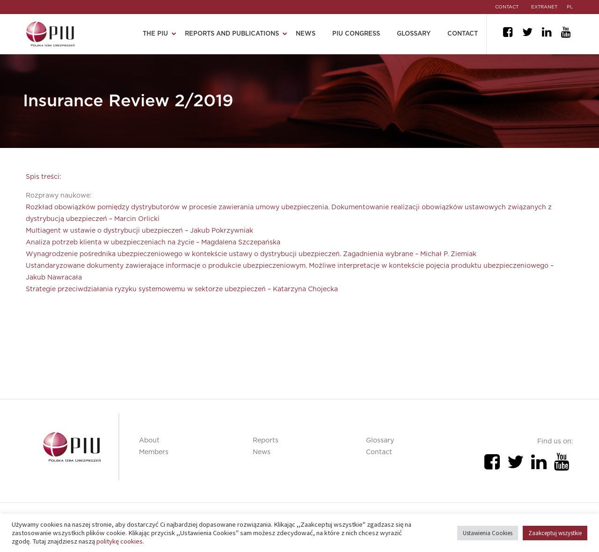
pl (570, 7)
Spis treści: (43, 177)
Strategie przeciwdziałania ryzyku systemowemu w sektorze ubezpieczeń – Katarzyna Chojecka (182, 289)
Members (153, 452)
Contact (462, 34)
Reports (265, 440)
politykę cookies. (120, 541)
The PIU (155, 34)
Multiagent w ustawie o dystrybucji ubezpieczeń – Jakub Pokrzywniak (139, 231)
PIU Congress (356, 34)
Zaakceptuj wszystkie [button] (555, 533)
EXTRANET (544, 7)
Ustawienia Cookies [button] (487, 533)
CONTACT (505, 7)
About (149, 440)
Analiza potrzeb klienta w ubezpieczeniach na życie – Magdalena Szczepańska (153, 242)
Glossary (414, 34)
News (305, 34)
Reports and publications (232, 34)
